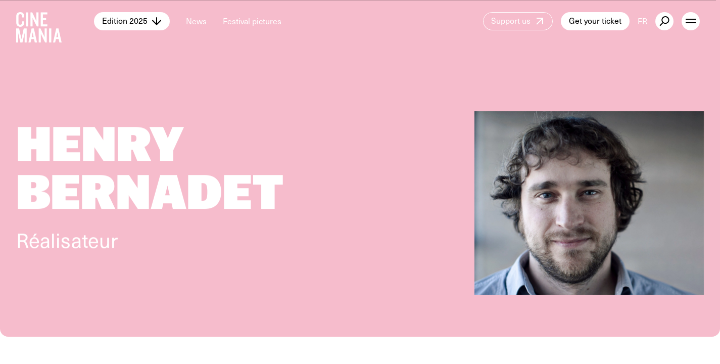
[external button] (664, 21)
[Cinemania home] (55, 21)
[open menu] (691, 21)
